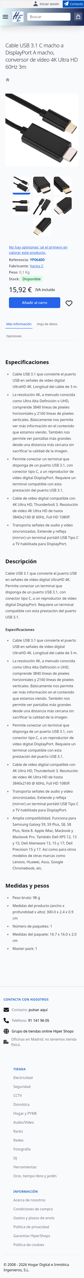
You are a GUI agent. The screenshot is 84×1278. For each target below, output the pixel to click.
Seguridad (22, 1086)
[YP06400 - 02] (42, 186)
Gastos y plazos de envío (34, 1217)
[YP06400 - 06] (63, 206)
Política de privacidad (31, 1226)
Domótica (21, 1104)
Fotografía (22, 1149)
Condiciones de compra (33, 1209)
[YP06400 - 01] (21, 186)
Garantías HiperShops (31, 1235)
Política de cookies (28, 1244)
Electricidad (23, 1077)
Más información (19, 324)
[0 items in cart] (78, 17)
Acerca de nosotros (29, 1200)
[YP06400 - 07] (42, 227)
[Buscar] (49, 17)
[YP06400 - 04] (21, 206)
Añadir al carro (34, 302)
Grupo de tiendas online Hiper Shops (43, 1031)
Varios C (37, 266)
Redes (18, 1140)
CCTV (17, 1095)
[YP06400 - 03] (63, 186)
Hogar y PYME (25, 1113)
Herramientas (25, 1167)
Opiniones (14, 336)
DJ (15, 1158)
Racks (18, 1131)
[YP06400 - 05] (42, 206)
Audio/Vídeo (23, 1122)
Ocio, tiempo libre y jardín (35, 1175)
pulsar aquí (38, 1009)
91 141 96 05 (38, 1020)
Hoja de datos (47, 324)
